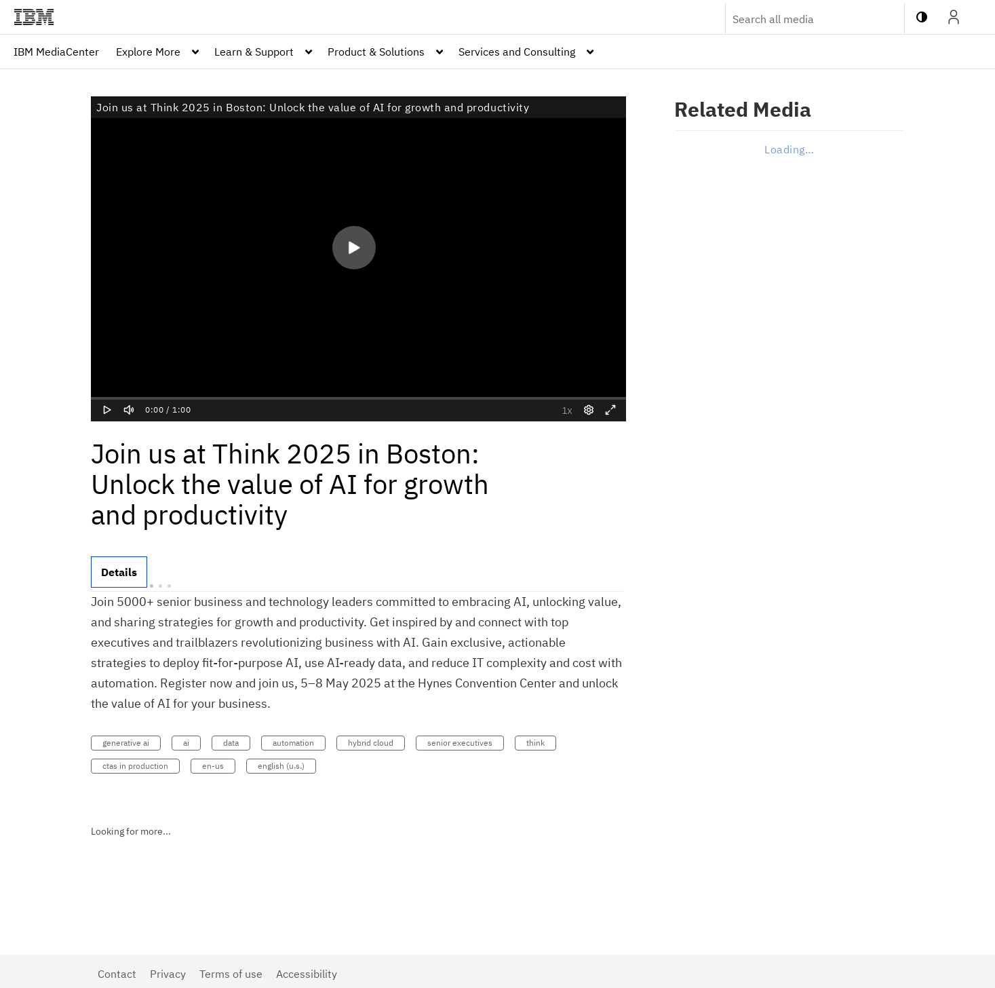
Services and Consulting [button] (517, 51)
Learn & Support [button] (254, 51)
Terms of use (230, 974)
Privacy (168, 974)
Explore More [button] (148, 51)
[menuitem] (56, 52)
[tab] (119, 572)
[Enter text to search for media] (800, 19)
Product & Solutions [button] (376, 51)
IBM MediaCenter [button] (56, 51)
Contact (117, 974)
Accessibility (306, 974)
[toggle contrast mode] (922, 17)
